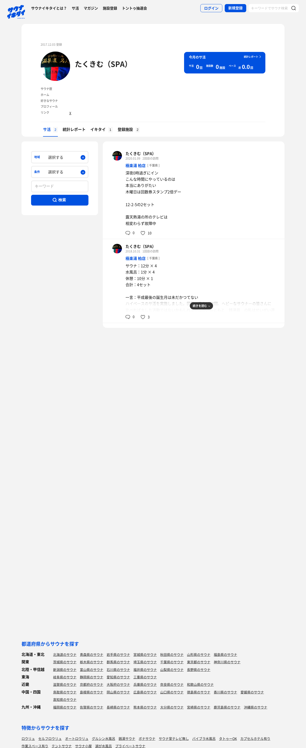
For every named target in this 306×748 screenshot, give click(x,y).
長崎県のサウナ (118, 707)
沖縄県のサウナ (255, 707)
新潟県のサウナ (64, 669)
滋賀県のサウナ (64, 684)
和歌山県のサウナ (200, 684)
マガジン (91, 8)
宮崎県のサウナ (198, 707)
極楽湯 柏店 (136, 165)
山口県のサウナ (172, 692)
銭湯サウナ (127, 738)
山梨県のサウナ (172, 669)
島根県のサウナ (91, 692)
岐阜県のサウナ (64, 677)
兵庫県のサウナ (145, 684)
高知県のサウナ (64, 699)
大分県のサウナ (172, 707)
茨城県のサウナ (64, 661)
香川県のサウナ (225, 692)
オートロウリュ (76, 738)
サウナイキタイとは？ (49, 8)
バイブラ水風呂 (204, 738)
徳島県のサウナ (198, 692)
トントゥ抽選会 (134, 8)
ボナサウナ (147, 738)
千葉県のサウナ (172, 661)
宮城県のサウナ (145, 654)
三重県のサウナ (145, 677)
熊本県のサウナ (145, 707)
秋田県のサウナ (172, 654)
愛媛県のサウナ (252, 692)
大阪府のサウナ (118, 684)
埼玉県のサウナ (145, 661)
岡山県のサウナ (118, 692)
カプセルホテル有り (255, 738)
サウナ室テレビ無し (174, 738)
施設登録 (110, 8)
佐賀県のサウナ (91, 707)
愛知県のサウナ (118, 677)
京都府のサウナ (91, 684)
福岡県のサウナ (64, 707)
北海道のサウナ (64, 654)
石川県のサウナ (118, 669)
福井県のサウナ (145, 669)
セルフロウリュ (50, 738)
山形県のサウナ (198, 654)
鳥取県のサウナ (64, 692)
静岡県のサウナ (91, 677)
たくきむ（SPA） (103, 63)
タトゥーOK (228, 738)
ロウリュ (28, 738)
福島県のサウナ (225, 654)
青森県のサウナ (91, 654)
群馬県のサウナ (118, 661)
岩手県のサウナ (118, 654)
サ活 (75, 8)
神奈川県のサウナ (227, 661)
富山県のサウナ (91, 669)
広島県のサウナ (145, 692)
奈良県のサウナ (172, 684)
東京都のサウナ (198, 661)
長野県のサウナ (198, 669)
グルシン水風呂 (103, 738)
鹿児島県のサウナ (227, 707)
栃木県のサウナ (91, 661)
